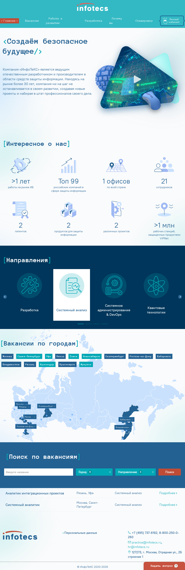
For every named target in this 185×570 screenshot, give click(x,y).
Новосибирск (91, 356)
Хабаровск (164, 356)
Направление (130, 472)
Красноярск (67, 364)
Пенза (60, 356)
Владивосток (11, 364)
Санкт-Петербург (29, 356)
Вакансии (32, 20)
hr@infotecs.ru (138, 547)
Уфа (48, 356)
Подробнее (167, 493)
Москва (7, 356)
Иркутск (86, 364)
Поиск (169, 472)
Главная (9, 20)
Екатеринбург (115, 356)
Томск (74, 356)
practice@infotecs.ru (146, 542)
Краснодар (47, 364)
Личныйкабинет (174, 20)
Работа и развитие (54, 21)
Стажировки (144, 20)
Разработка (93, 20)
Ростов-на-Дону (141, 356)
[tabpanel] (29, 295)
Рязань (30, 364)
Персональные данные (80, 533)
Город (85, 472)
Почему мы (115, 21)
